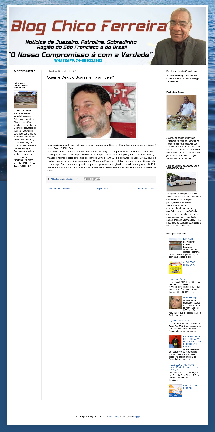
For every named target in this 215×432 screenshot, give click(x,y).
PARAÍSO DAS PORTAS (190, 386)
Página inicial (102, 189)
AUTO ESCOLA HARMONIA (190, 263)
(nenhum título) (178, 279)
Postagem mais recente (59, 189)
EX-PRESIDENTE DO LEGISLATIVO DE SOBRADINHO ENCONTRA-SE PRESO (192, 341)
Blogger (136, 416)
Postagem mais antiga (145, 189)
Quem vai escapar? (180, 320)
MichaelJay (114, 416)
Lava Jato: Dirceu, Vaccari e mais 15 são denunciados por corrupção (183, 367)
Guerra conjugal (190, 297)
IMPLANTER (189, 239)
